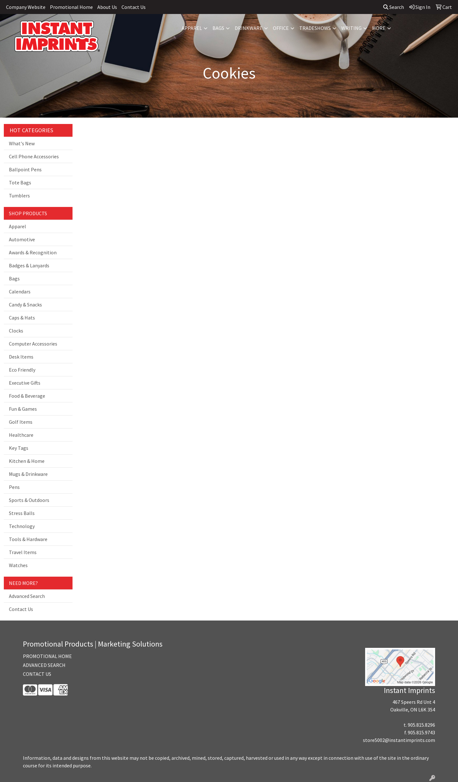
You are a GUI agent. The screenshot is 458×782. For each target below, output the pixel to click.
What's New (22, 143)
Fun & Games (23, 409)
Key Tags (18, 448)
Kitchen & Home (27, 461)
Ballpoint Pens (25, 169)
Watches (18, 565)
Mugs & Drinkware (28, 474)
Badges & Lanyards (29, 265)
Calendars (20, 291)
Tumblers (19, 195)
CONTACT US (37, 674)
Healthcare (21, 435)
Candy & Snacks (25, 304)
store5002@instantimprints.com (399, 740)
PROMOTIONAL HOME (47, 656)
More (378, 28)
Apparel (192, 28)
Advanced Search (27, 596)
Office (281, 28)
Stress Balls (22, 513)
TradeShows (315, 28)
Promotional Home (71, 7)
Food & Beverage (27, 396)
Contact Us (133, 7)
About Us (107, 7)
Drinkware (248, 28)
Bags (218, 28)
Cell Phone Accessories (34, 156)
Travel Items (23, 552)
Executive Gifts (24, 383)
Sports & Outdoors (29, 500)
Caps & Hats (22, 317)
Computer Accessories (33, 343)
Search (393, 7)
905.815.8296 (421, 725)
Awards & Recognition (33, 252)
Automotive (22, 239)
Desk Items (21, 356)
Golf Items (20, 422)
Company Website (25, 7)
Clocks (16, 330)
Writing (351, 28)
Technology (22, 526)
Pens (14, 487)
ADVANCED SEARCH (44, 665)
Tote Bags (20, 182)
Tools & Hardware (28, 539)
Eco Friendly (22, 370)
